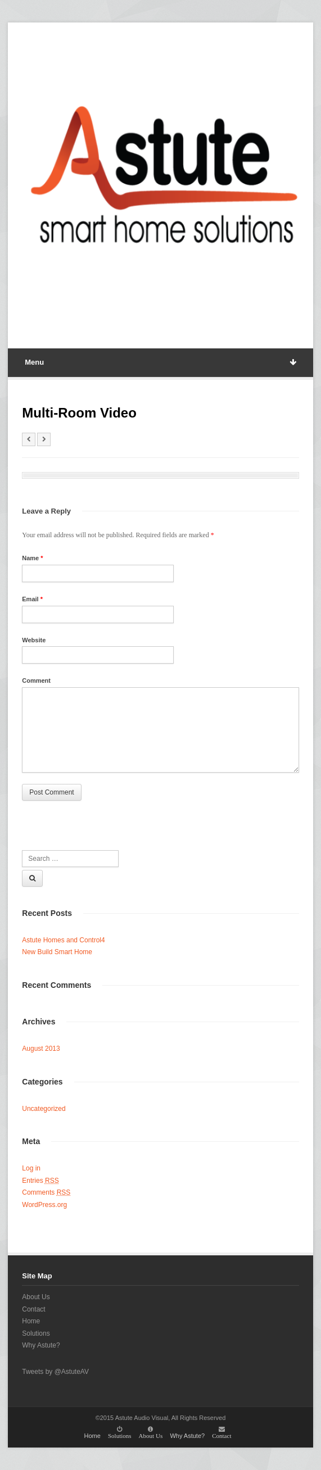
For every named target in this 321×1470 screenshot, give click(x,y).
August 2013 (41, 1048)
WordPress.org (44, 1205)
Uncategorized (43, 1109)
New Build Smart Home (57, 952)
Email (32, 599)
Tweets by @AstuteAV (55, 1372)
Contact (33, 1309)
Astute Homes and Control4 (63, 940)
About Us (35, 1297)
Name (32, 558)
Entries (40, 1181)
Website (34, 640)
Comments (46, 1192)
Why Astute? (41, 1345)
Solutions (35, 1333)
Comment (36, 680)
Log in (31, 1168)
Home (31, 1321)
